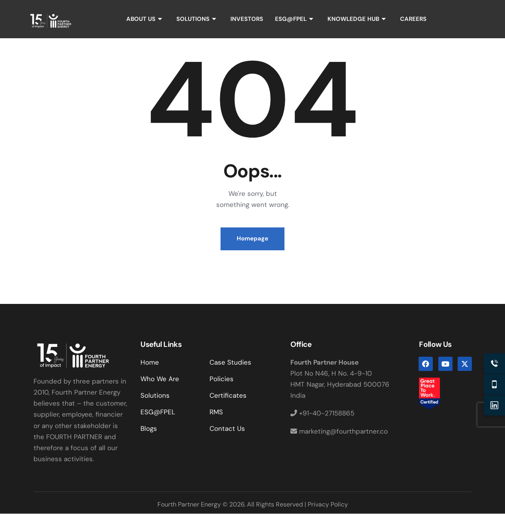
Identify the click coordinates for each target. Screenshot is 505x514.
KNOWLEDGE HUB (356, 19)
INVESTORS (246, 19)
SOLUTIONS (196, 19)
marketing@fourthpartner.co (339, 431)
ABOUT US (144, 19)
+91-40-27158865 (322, 413)
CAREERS (413, 19)
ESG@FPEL (294, 19)
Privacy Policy (328, 505)
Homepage (252, 239)
